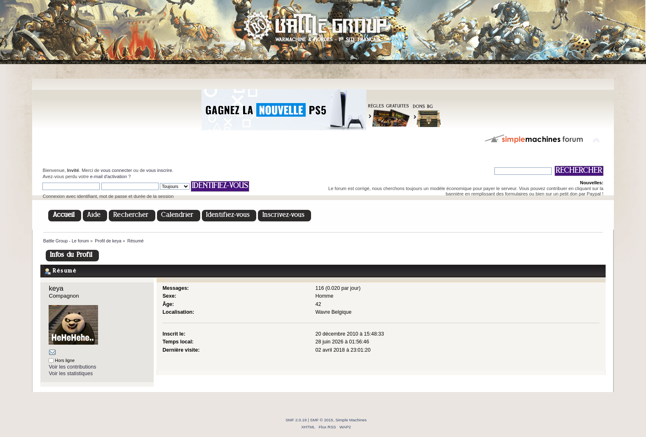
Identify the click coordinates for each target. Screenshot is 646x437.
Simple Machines (351, 420)
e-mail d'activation (108, 176)
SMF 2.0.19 (296, 420)
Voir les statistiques (71, 373)
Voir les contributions (72, 367)
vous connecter (116, 170)
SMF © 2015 (321, 420)
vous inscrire (159, 170)
